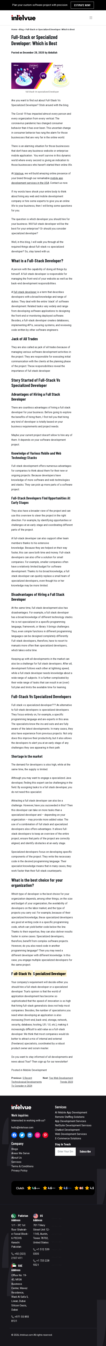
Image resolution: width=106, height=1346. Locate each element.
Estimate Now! (82, 5)
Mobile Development (35, 1070)
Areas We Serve (20, 1153)
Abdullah (52, 52)
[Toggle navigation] (91, 17)
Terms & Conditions (22, 1166)
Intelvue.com (26, 1335)
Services (16, 1161)
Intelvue (18, 173)
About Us (16, 1157)
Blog (21, 29)
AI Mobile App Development (71, 1112)
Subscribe (85, 1151)
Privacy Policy (19, 1170)
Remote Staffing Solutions (69, 1116)
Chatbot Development (67, 1129)
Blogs (14, 1149)
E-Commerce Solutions (68, 1138)
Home (14, 29)
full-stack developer (25, 292)
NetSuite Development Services (73, 1125)
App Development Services (70, 1121)
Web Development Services (71, 1134)
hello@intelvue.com (22, 1127)
